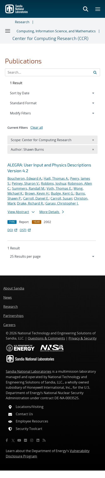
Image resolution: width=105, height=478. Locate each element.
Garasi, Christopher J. (61, 203)
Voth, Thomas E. (59, 188)
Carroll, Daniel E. (36, 198)
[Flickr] (25, 440)
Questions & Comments (46, 338)
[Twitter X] (13, 440)
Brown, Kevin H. (37, 193)
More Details (51, 212)
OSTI (25, 230)
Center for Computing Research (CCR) (50, 38)
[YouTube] (19, 440)
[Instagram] (32, 440)
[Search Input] (52, 72)
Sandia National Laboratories (28, 371)
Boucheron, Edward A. (24, 178)
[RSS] (44, 440)
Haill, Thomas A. (56, 178)
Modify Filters (26, 112)
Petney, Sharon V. (25, 183)
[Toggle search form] (85, 8)
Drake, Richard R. (30, 203)
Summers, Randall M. (28, 188)
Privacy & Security (83, 338)
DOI (12, 230)
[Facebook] (7, 440)
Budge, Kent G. (62, 193)
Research (22, 22)
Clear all (36, 127)
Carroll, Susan (61, 198)
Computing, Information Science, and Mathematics (56, 31)
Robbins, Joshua (53, 183)
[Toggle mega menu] (98, 8)
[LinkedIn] (38, 440)
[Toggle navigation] (7, 30)
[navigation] (52, 256)
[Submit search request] (95, 72)
